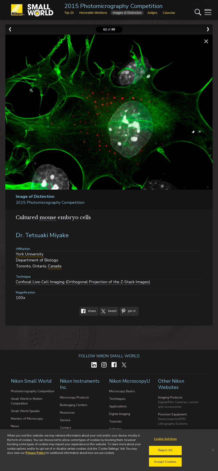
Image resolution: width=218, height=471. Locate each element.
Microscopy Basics (122, 391)
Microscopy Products (74, 397)
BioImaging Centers (73, 405)
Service (65, 420)
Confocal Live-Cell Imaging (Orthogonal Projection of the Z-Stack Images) (83, 282)
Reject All (165, 453)
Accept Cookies (165, 464)
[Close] (213, 452)
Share (87, 311)
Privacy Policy (35, 455)
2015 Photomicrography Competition (113, 6)
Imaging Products (170, 397)
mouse (47, 217)
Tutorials (115, 421)
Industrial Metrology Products (179, 431)
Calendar (169, 13)
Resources (67, 412)
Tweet (108, 311)
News (15, 426)
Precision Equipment (172, 414)
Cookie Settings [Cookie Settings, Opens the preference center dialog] (165, 441)
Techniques (117, 399)
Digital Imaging (119, 414)
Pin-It (127, 311)
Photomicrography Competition (32, 391)
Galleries (115, 429)
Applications (118, 406)
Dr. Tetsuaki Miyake (42, 235)
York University (29, 254)
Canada (54, 266)
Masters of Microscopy (27, 418)
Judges (152, 12)
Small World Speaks (25, 411)
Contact (65, 428)
